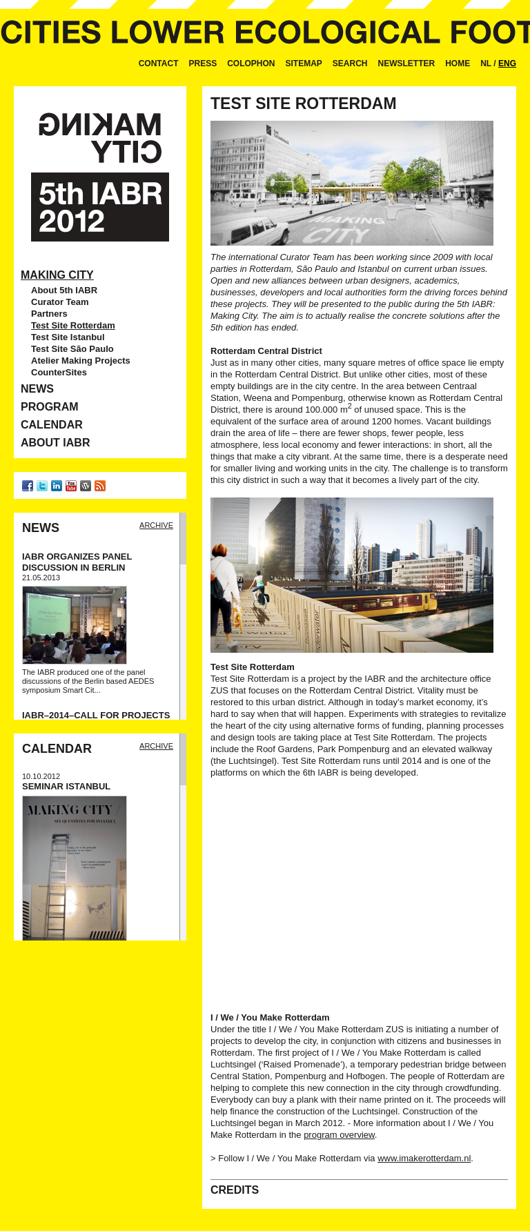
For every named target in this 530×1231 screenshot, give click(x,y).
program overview (339, 1135)
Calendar (52, 425)
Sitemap (304, 63)
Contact (159, 63)
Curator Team (60, 302)
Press (202, 63)
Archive (156, 525)
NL (485, 63)
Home (457, 63)
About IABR (55, 443)
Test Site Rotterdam (73, 325)
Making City (57, 275)
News (37, 389)
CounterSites (59, 372)
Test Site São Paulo (72, 349)
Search (350, 63)
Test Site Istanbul (68, 337)
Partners (49, 313)
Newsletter (406, 63)
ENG (507, 63)
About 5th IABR (64, 290)
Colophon (251, 63)
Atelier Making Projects (80, 360)
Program (50, 407)
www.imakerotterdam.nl (424, 1158)
